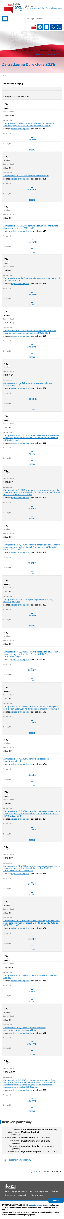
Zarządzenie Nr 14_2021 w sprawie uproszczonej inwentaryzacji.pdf (26, 760)
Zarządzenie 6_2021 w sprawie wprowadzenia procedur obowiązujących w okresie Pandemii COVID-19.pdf (29, 331)
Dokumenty (33, 50)
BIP (34, 27)
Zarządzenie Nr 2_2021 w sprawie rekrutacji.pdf (26, 175)
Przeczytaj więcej (34, 1205)
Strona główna (16, 50)
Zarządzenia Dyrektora (49, 50)
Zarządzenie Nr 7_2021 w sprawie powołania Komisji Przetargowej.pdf (28, 384)
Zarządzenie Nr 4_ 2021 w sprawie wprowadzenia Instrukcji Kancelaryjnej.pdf (31, 279)
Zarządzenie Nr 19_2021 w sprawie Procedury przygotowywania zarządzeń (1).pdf (24, 1028)
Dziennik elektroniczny (40, 27)
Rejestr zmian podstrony (19, 1159)
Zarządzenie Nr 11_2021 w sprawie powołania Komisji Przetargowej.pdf (28, 600)
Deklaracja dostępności (10, 1186)
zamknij (56, 1200)
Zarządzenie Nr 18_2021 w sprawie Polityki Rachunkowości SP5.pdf (31, 976)
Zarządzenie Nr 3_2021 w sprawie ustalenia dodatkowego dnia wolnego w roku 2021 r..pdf (30, 227)
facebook (46, 27)
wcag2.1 (59, 27)
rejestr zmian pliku (20, 128)
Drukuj (37, 1171)
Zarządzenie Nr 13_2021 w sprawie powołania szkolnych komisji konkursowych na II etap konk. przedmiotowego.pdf (31, 707)
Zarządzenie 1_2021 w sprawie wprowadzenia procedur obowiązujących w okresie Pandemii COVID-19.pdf (29, 124)
